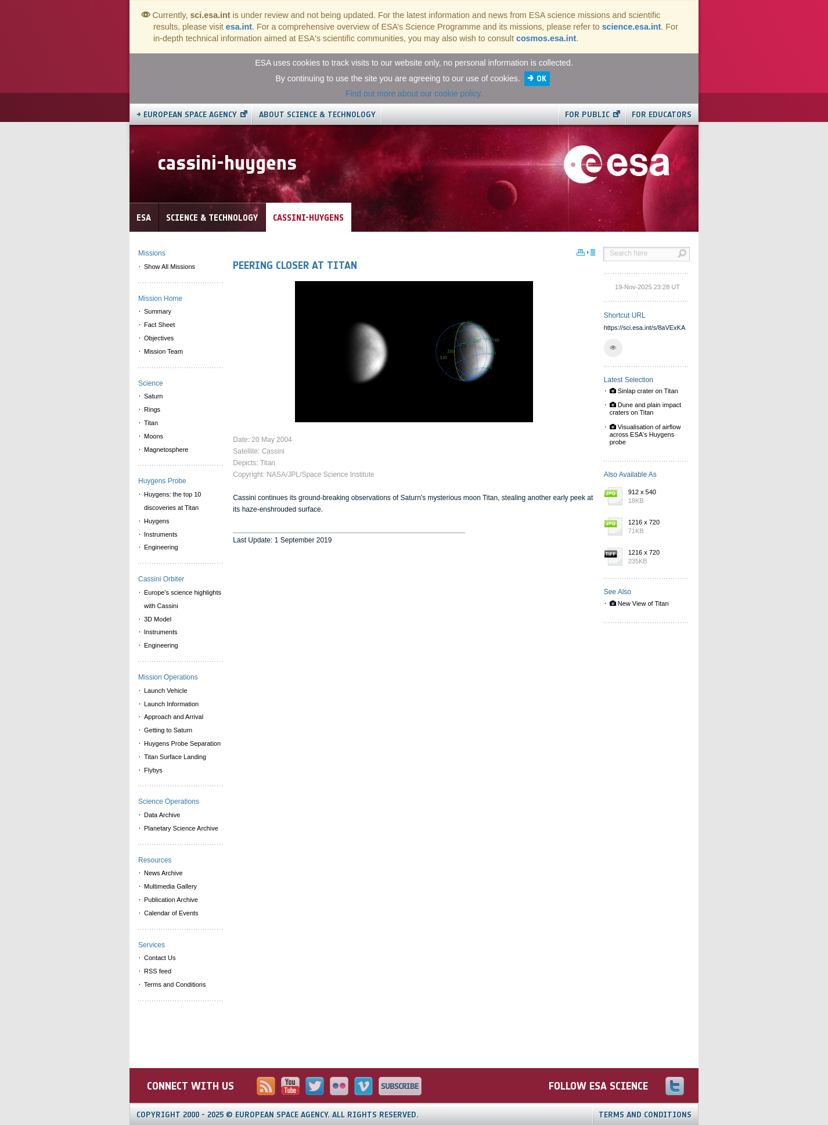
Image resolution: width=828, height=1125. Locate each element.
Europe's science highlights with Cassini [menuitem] (182, 599)
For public (587, 115)
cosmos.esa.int (546, 38)
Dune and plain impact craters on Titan (646, 408)
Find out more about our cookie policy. (414, 93)
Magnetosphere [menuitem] (166, 449)
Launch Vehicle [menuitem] (166, 690)
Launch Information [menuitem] (171, 703)
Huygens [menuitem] (156, 520)
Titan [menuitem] (151, 422)
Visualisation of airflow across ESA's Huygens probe (645, 434)
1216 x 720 (656, 527)
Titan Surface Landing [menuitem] (175, 756)
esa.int (239, 26)
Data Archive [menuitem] (162, 814)
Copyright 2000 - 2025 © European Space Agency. (277, 1115)
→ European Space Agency (186, 115)
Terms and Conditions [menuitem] (175, 984)
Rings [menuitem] (152, 409)
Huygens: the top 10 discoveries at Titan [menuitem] (172, 501)
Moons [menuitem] (153, 436)
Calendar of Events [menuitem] (171, 913)
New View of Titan (639, 603)
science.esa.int (631, 26)
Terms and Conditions (645, 1115)
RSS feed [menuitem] (157, 971)
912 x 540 (656, 497)
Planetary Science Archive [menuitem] (181, 828)
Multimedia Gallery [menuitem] (170, 886)
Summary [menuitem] (157, 311)
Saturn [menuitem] (153, 396)
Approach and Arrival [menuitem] (173, 716)
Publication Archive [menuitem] (171, 899)
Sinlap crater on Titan (644, 390)
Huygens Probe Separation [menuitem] (182, 743)
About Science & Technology (317, 115)
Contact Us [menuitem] (159, 957)
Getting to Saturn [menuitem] (168, 730)
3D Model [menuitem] (157, 619)
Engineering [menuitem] (161, 547)
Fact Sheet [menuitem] (159, 324)
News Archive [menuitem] (163, 872)
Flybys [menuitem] (153, 770)
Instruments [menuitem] (160, 534)
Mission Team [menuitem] (163, 351)
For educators (662, 115)
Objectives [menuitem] (159, 338)
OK (541, 79)
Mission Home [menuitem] (160, 298)
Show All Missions (169, 266)
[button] (613, 348)
